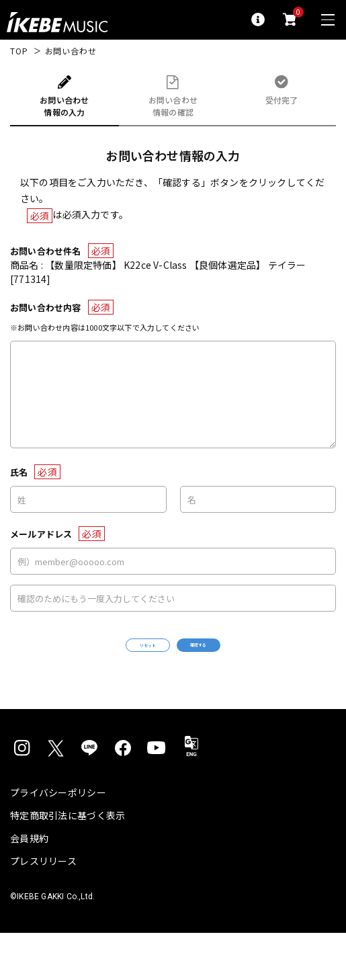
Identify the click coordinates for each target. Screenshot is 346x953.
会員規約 (29, 858)
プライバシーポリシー (58, 812)
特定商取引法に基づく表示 (67, 835)
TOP (19, 51)
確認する (232, 655)
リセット (113, 656)
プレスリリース (43, 881)
